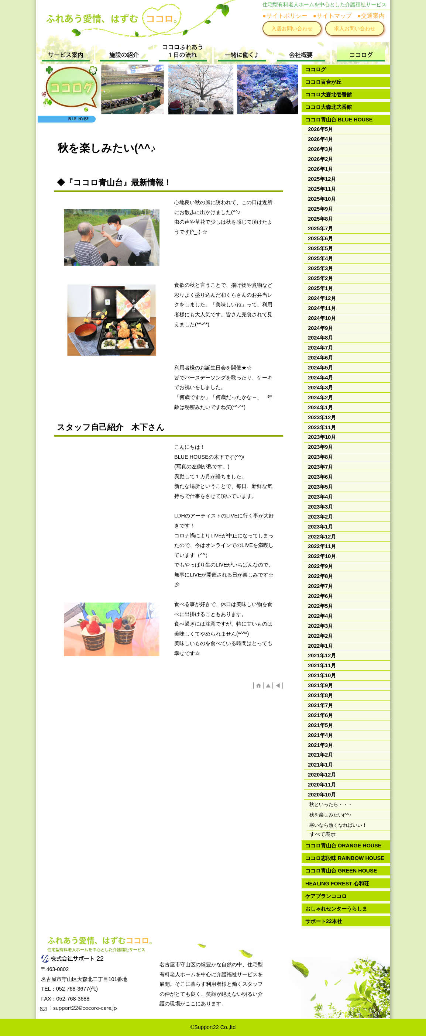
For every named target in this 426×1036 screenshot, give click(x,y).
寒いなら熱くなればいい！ (338, 825)
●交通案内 (371, 16)
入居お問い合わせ (292, 28)
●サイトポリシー (285, 16)
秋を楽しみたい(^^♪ (330, 815)
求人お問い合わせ (354, 28)
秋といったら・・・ (331, 804)
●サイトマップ (332, 16)
